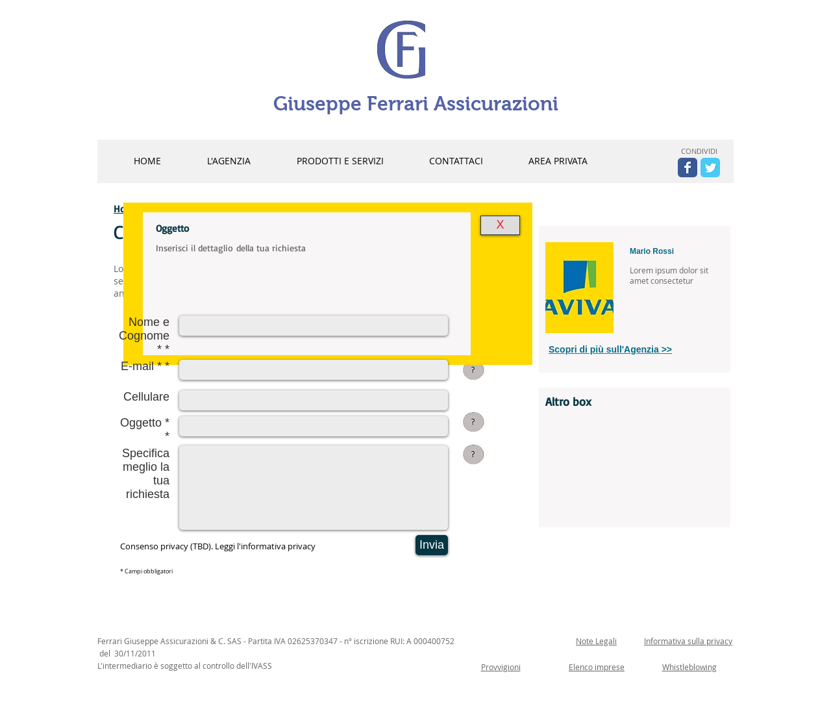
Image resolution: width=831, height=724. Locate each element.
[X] (500, 225)
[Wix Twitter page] (710, 167)
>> (667, 349)
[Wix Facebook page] (687, 167)
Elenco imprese (597, 667)
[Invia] (432, 545)
